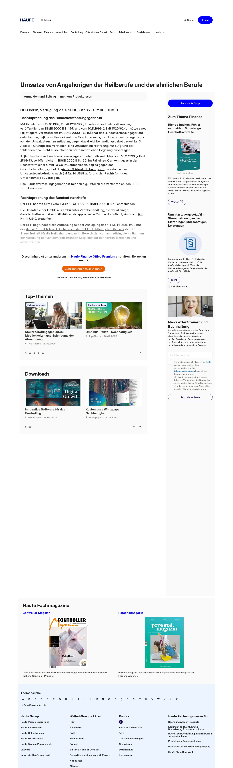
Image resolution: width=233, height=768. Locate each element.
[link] (25, 32)
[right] (140, 353)
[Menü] (46, 20)
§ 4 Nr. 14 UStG (73, 173)
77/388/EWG (114, 229)
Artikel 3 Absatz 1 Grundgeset (83, 169)
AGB (208, 362)
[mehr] (160, 32)
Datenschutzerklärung (184, 371)
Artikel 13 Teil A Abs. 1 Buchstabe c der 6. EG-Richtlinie (65, 229)
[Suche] (189, 20)
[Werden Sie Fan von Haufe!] (121, 722)
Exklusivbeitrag (36, 305)
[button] (205, 20)
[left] (134, 353)
